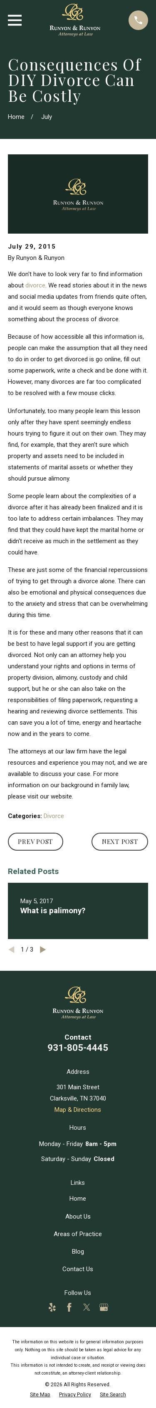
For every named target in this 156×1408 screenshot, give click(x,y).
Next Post (120, 841)
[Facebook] (69, 1307)
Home (77, 1198)
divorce (35, 285)
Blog (78, 1251)
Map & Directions (77, 1109)
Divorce (54, 816)
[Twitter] (86, 1307)
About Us (78, 1216)
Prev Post (35, 841)
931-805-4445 (77, 1047)
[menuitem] (40, 1394)
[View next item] (43, 949)
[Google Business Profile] (103, 1307)
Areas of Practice (78, 1234)
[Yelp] (52, 1307)
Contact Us (77, 1269)
